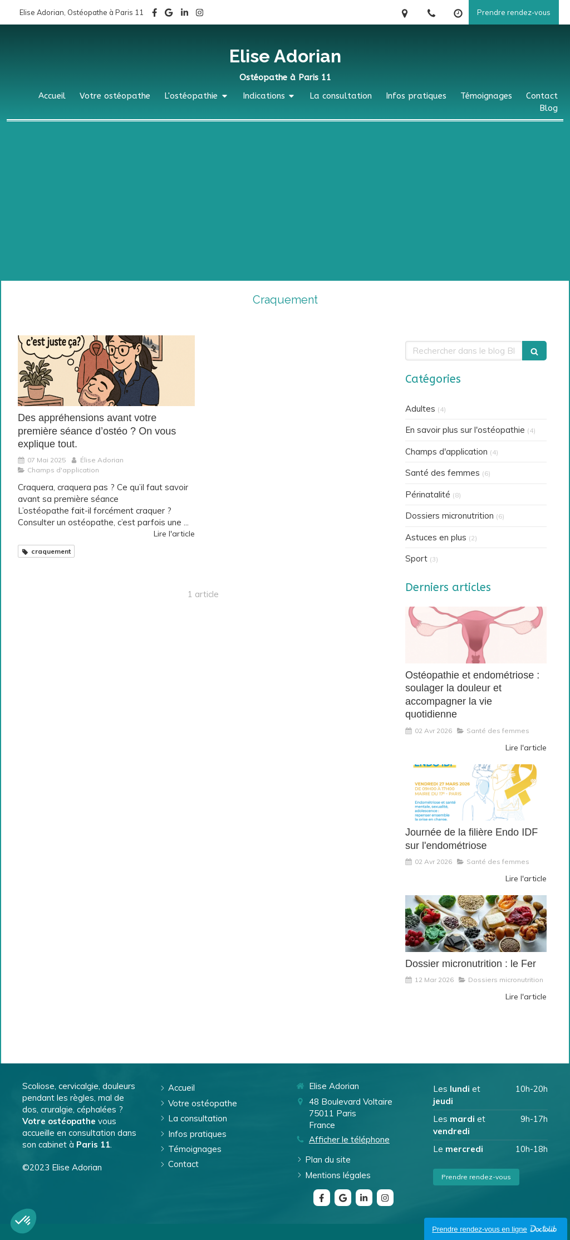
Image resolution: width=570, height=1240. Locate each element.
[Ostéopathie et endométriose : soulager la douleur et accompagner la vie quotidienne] (476, 635)
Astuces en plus (435, 537)
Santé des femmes (442, 472)
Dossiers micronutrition (449, 515)
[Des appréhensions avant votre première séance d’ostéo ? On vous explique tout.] (106, 370)
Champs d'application (446, 451)
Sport (416, 558)
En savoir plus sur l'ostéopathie (465, 429)
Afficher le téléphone (349, 1139)
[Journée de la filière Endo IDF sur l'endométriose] (476, 792)
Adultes (420, 408)
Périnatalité (427, 494)
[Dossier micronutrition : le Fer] (476, 923)
